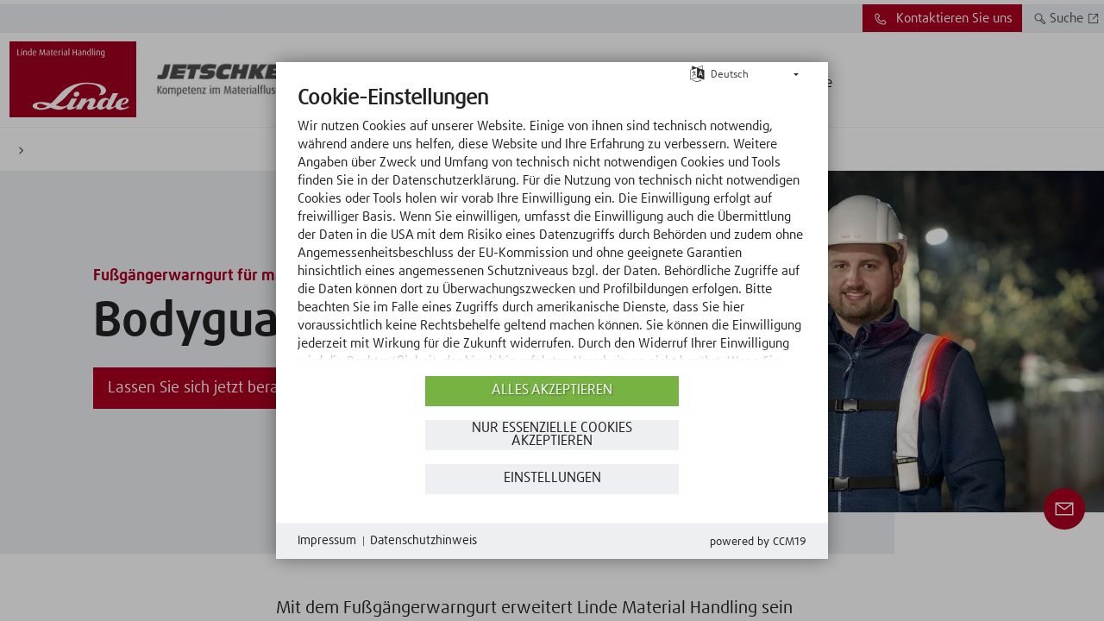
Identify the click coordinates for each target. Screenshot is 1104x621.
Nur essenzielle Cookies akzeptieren (552, 435)
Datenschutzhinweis (423, 541)
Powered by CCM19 (758, 542)
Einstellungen (552, 478)
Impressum (327, 541)
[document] (552, 228)
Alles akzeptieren (552, 390)
